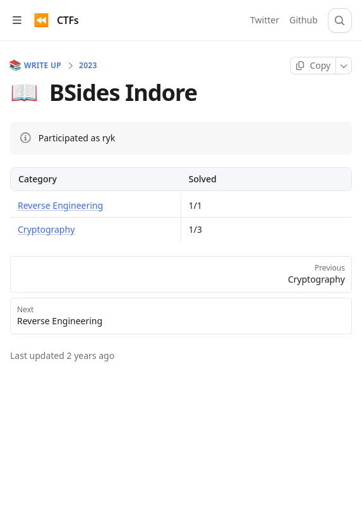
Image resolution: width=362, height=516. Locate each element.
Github (303, 20)
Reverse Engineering (60, 205)
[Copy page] (313, 65)
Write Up (35, 66)
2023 (88, 66)
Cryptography (46, 229)
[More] (344, 65)
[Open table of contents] (16, 20)
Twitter (264, 20)
